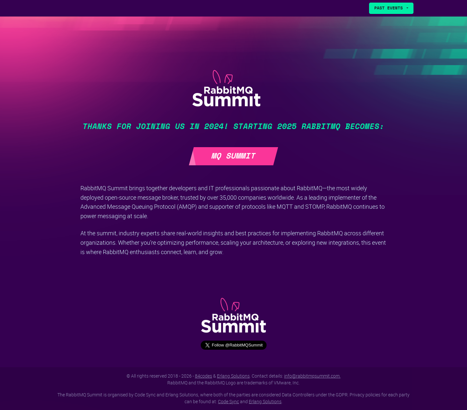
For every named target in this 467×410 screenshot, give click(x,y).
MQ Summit (233, 156)
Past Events (389, 8)
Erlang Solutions (233, 376)
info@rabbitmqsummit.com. (312, 376)
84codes (203, 376)
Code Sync (228, 401)
